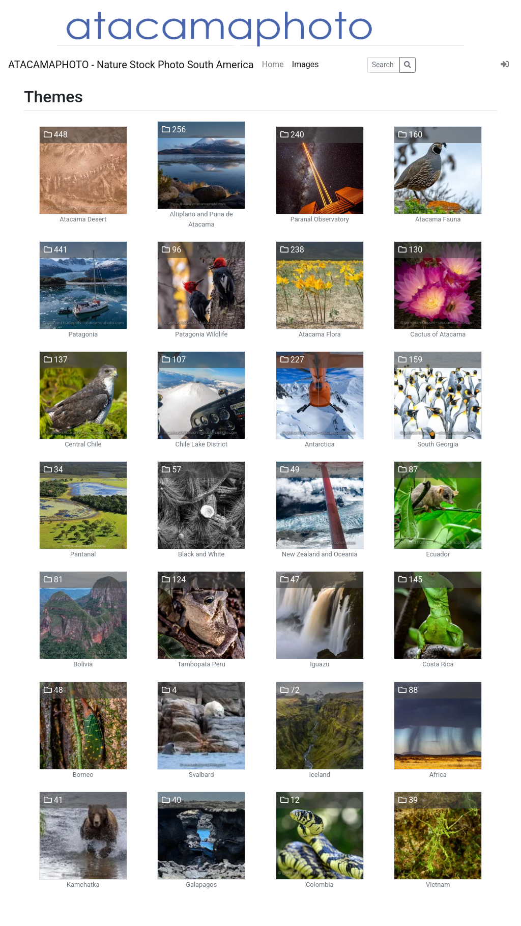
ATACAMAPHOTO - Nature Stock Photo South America (131, 65)
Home (273, 64)
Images (305, 64)
